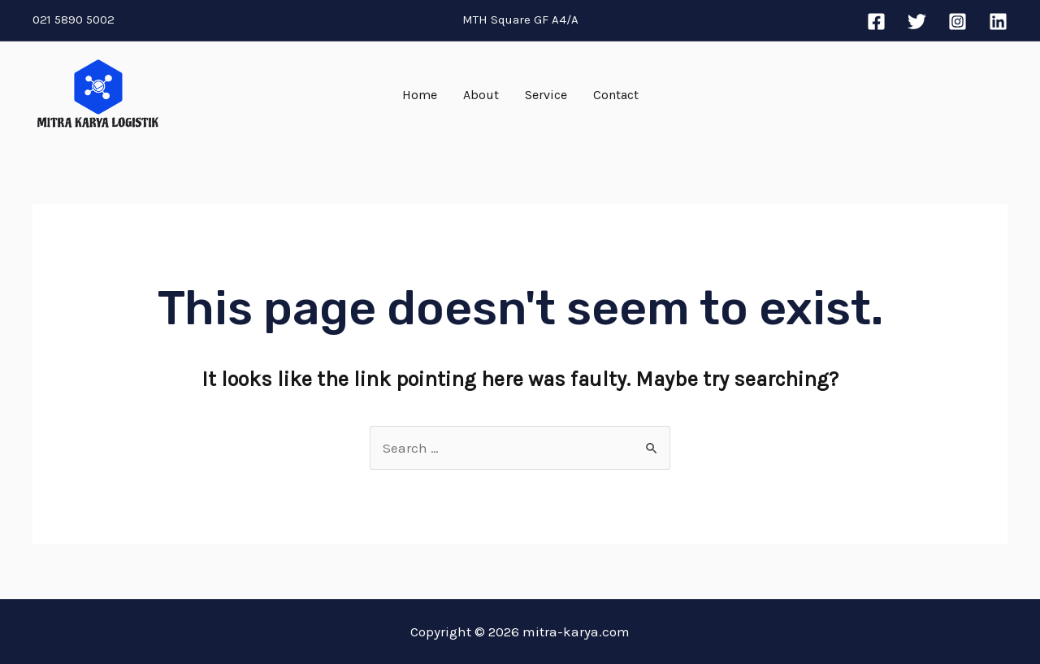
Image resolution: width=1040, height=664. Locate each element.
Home (419, 94)
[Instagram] (957, 21)
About (481, 94)
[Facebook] (876, 21)
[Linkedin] (998, 21)
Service (546, 94)
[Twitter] (917, 21)
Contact (616, 94)
